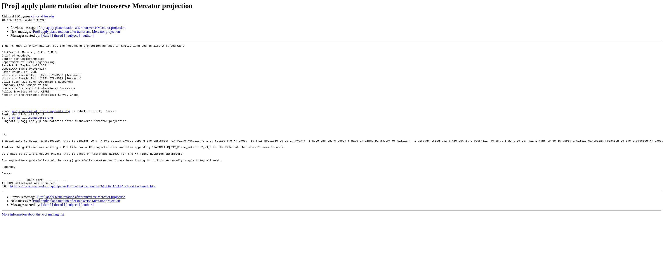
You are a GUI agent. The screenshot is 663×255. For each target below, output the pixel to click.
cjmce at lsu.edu (42, 16)
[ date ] (46, 35)
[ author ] (87, 35)
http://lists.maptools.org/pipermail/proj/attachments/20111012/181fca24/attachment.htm (82, 215)
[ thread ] (58, 35)
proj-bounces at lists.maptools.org (41, 125)
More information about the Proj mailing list (33, 243)
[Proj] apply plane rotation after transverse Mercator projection (81, 27)
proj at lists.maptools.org (31, 133)
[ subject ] (73, 35)
